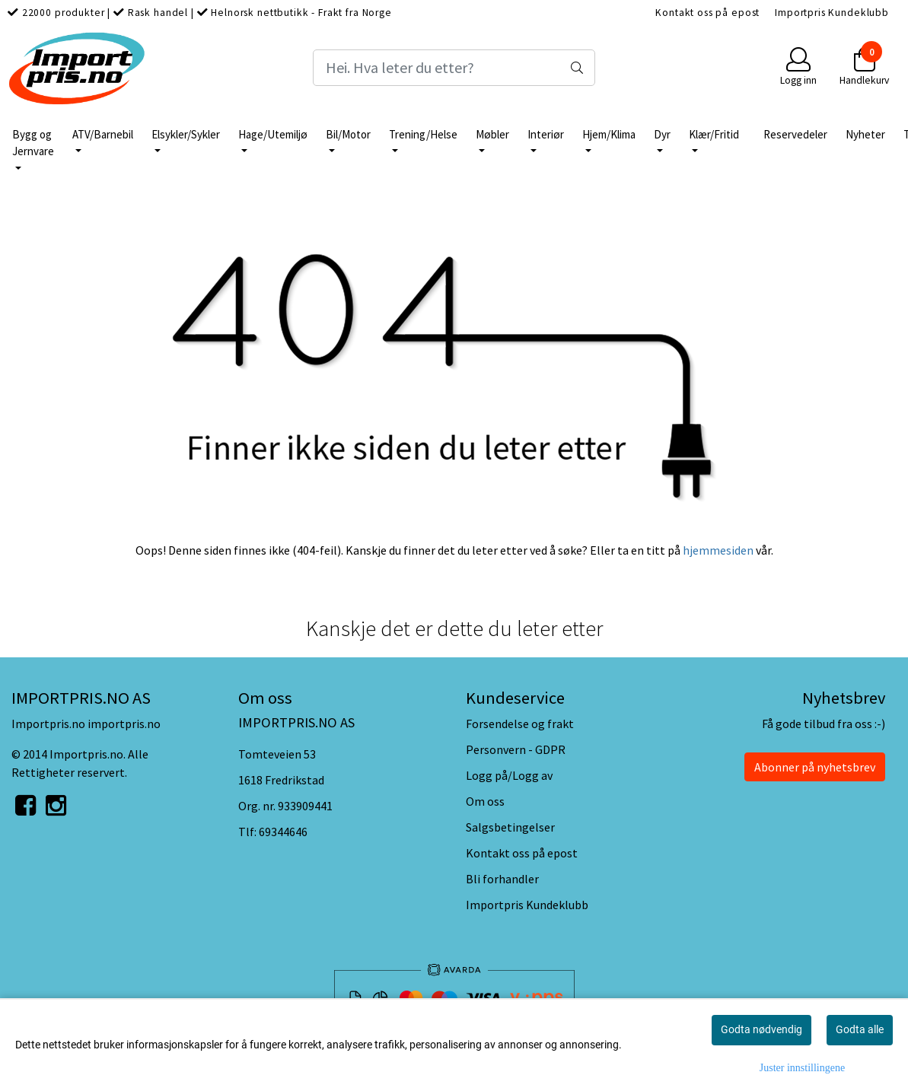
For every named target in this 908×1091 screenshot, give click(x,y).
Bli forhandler (502, 878)
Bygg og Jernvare (33, 143)
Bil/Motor (348, 134)
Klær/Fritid (714, 134)
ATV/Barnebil (102, 134)
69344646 (283, 831)
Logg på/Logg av (509, 775)
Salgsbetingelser (510, 827)
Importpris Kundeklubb (832, 12)
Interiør (545, 134)
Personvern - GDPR (516, 749)
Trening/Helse (423, 134)
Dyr (662, 134)
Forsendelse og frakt (520, 723)
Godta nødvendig (761, 1029)
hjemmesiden (718, 550)
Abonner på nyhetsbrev (814, 767)
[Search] (454, 67)
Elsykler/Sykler (185, 134)
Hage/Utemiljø (272, 134)
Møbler (492, 134)
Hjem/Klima (609, 134)
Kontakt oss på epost (707, 12)
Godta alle (860, 1029)
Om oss (485, 801)
